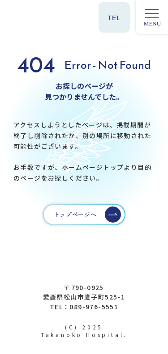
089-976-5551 (93, 306)
